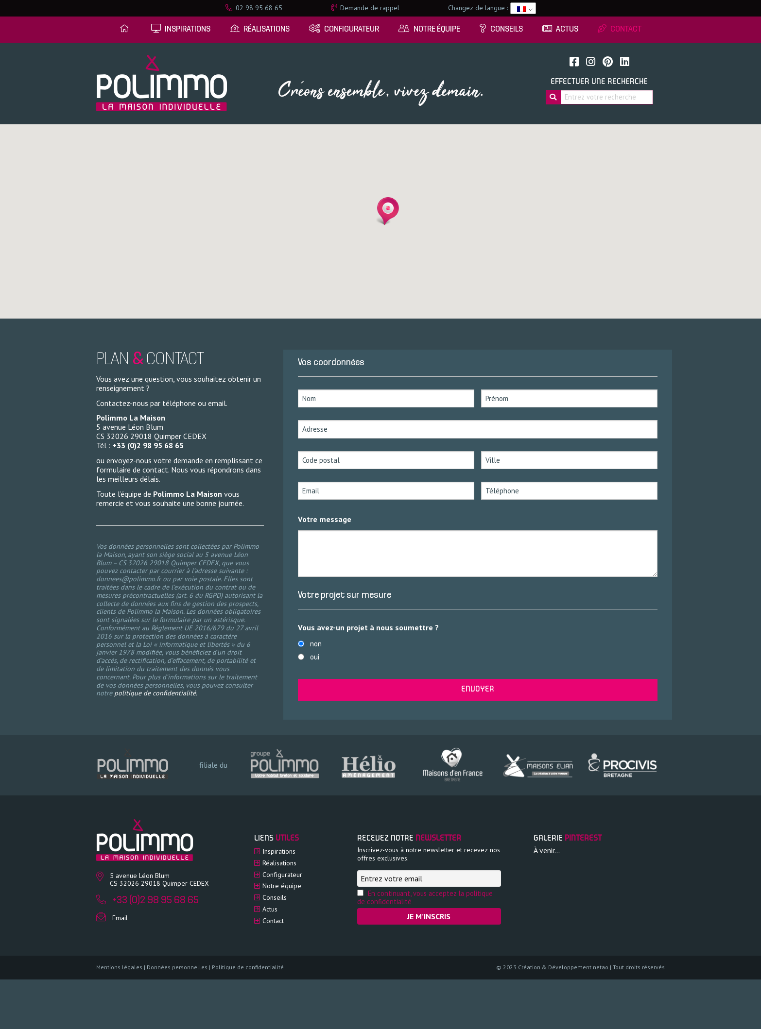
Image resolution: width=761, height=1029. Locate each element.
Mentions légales (119, 967)
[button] (385, 211)
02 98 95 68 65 (253, 7)
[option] (284, 764)
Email (120, 917)
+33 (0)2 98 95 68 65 (148, 445)
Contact (273, 920)
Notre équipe (281, 885)
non (316, 643)
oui (314, 656)
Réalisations (279, 863)
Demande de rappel (365, 7)
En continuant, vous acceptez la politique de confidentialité (425, 897)
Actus (269, 909)
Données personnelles (177, 967)
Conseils (274, 897)
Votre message (324, 519)
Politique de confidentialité (248, 967)
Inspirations (278, 851)
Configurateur (282, 874)
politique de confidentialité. (155, 693)
